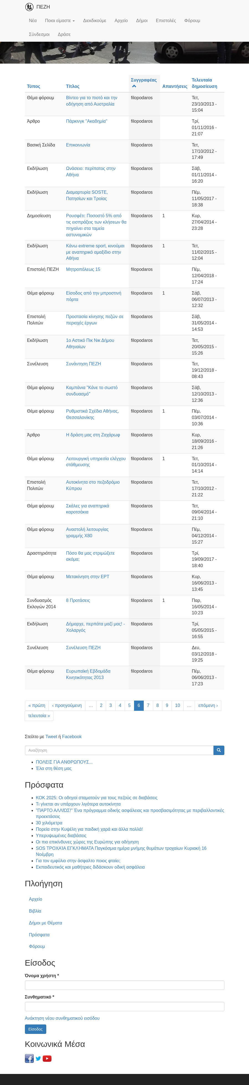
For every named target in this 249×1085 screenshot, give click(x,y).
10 (177, 705)
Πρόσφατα (39, 934)
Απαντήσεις (174, 86)
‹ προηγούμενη (67, 705)
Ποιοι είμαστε (60, 20)
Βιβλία (35, 911)
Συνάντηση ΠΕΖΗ (83, 363)
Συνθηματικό (39, 997)
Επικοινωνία (78, 145)
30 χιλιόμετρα (49, 823)
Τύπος (33, 86)
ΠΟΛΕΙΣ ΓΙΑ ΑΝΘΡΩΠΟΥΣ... (64, 762)
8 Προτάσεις (78, 600)
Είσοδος (36, 1029)
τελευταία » (39, 715)
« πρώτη (37, 705)
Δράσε (64, 34)
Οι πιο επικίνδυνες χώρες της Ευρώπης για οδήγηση (87, 842)
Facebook (71, 736)
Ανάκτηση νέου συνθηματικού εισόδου (62, 1018)
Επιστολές (166, 20)
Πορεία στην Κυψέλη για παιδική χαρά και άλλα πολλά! (89, 829)
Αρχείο (121, 20)
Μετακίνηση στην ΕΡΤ (87, 576)
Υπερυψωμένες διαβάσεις (61, 835)
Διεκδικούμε (94, 20)
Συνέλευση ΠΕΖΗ (83, 647)
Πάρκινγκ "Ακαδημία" (86, 121)
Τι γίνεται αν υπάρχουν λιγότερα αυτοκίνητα (78, 804)
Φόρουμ (192, 20)
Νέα (33, 20)
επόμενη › (208, 705)
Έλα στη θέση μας (54, 768)
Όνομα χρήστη (42, 975)
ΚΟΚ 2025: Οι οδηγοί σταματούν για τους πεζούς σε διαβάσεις (97, 797)
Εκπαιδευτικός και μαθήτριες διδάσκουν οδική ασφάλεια (90, 867)
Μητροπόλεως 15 (83, 269)
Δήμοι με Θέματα (45, 923)
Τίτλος (72, 86)
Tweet (51, 736)
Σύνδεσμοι (39, 34)
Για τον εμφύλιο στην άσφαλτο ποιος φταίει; (78, 860)
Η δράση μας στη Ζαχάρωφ (93, 435)
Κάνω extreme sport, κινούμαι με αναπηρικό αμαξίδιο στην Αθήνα (95, 252)
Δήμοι (142, 20)
